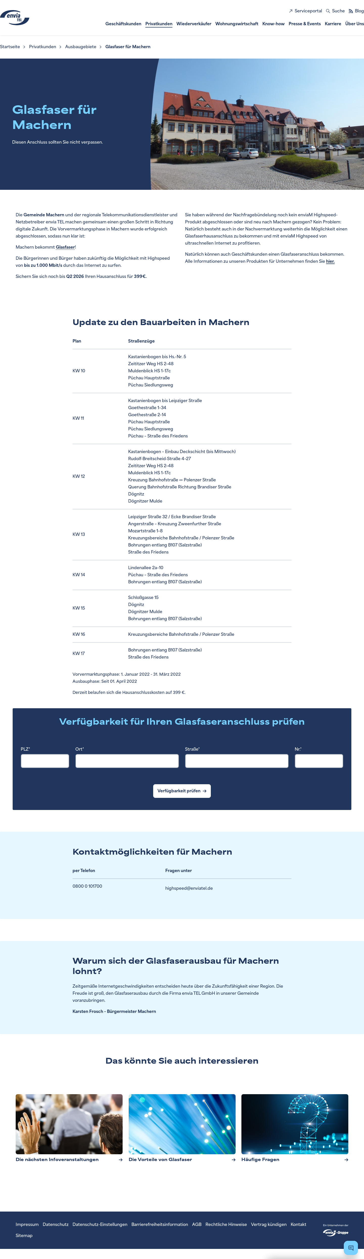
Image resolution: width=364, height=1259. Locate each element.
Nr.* (298, 749)
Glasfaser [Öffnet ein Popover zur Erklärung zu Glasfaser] (65, 247)
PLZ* (25, 749)
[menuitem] (13, 47)
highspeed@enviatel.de (189, 889)
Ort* (79, 749)
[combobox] (45, 761)
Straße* (192, 749)
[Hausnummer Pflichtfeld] (319, 761)
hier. (330, 261)
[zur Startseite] (28, 17)
